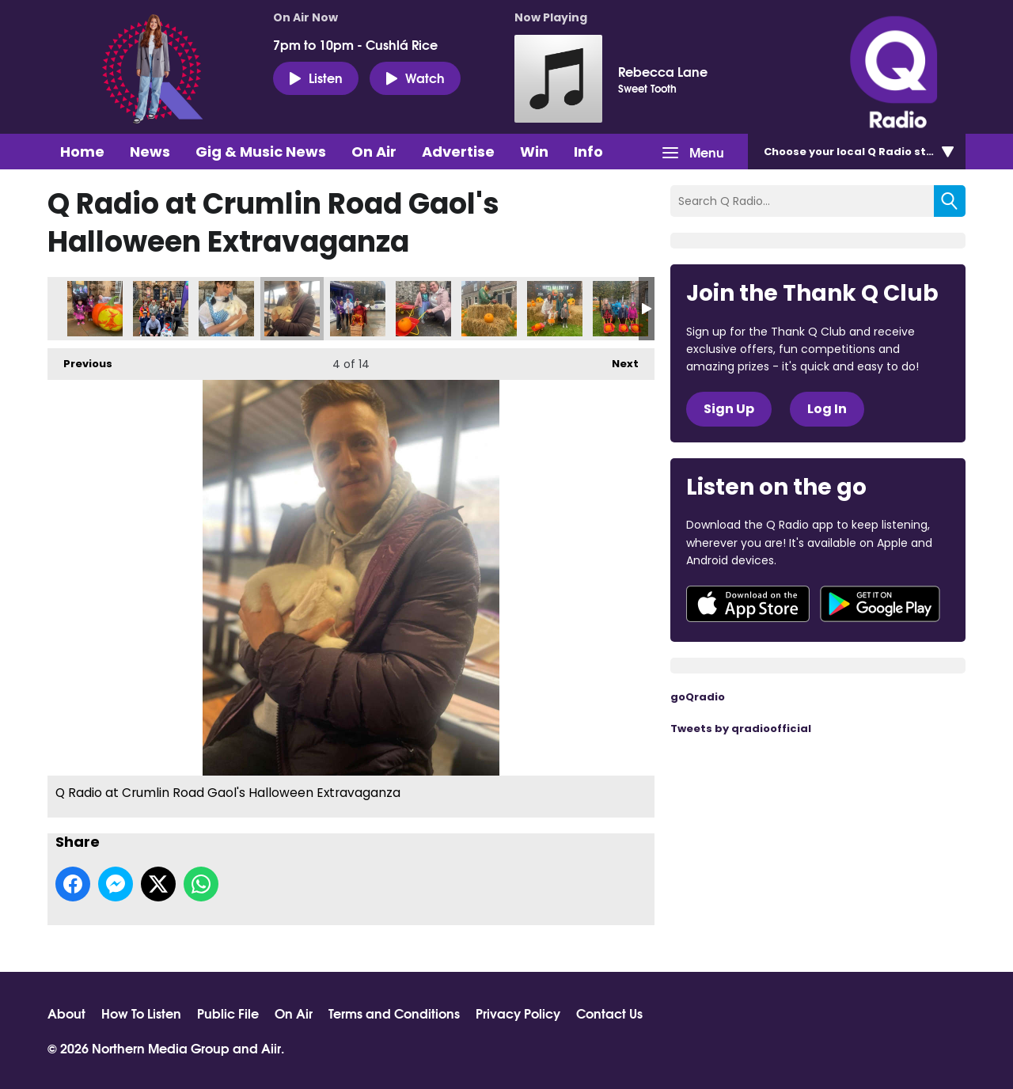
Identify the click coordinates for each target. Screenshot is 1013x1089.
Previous (79, 359)
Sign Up (729, 409)
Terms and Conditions (394, 1013)
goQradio (697, 696)
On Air (373, 151)
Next (617, 359)
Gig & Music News (260, 151)
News (150, 151)
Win (534, 151)
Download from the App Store (748, 604)
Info (588, 151)
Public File (228, 1013)
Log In (827, 409)
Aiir (271, 1047)
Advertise (458, 151)
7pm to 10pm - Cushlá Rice (355, 44)
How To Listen (141, 1013)
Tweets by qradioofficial (740, 728)
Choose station (860, 151)
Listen (316, 77)
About (66, 1013)
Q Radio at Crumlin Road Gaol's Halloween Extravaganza (95, 308)
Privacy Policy (518, 1013)
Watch (415, 77)
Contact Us (609, 1013)
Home (82, 151)
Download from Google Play (880, 604)
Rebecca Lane (663, 71)
